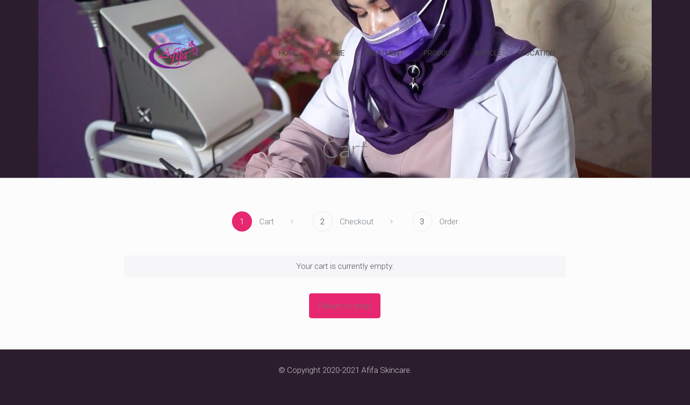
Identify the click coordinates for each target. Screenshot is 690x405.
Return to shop (345, 306)
